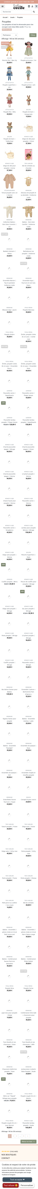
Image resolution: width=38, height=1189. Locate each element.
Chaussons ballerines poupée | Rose (9, 1069)
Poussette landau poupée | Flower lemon (9, 420)
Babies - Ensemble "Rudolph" (9, 746)
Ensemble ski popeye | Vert (9, 773)
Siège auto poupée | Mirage (10, 609)
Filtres (33, 35)
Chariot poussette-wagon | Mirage (9, 447)
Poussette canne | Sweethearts (9, 393)
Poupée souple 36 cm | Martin (28, 1096)
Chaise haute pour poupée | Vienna (9, 501)
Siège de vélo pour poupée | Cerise (9, 166)
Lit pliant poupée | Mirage (28, 635)
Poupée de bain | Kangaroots (28, 112)
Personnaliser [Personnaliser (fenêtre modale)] (27, 1185)
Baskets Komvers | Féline (9, 251)
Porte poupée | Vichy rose (28, 851)
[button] (7, 30)
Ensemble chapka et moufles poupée (28, 773)
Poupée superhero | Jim (9, 85)
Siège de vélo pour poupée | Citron (28, 139)
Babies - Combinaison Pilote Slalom (28, 959)
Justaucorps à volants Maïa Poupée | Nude (28, 1069)
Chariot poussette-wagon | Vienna (9, 474)
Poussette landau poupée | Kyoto (28, 1123)
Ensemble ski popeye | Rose (28, 746)
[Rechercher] (16, 12)
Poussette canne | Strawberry (9, 528)
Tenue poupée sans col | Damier (9, 193)
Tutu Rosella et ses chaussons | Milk (28, 1042)
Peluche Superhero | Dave (28, 555)
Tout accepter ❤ (17, 1179)
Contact (6, 1158)
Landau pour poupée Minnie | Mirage (28, 528)
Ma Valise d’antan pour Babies (9, 689)
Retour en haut (28, 1141)
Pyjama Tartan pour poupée (9, 719)
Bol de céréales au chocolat (28, 166)
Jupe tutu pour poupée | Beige (9, 1013)
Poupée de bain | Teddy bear (9, 139)
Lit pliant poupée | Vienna (28, 474)
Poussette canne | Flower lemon (28, 393)
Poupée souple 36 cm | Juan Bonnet (9, 1123)
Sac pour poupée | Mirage (28, 609)
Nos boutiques (9, 1154)
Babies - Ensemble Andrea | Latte (28, 719)
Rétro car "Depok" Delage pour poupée (10, 1096)
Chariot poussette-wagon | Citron (28, 447)
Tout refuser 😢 (11, 1185)
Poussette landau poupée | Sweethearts (28, 420)
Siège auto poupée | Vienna (10, 555)
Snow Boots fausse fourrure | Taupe (9, 799)
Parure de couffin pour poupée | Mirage (28, 582)
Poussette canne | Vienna (28, 501)
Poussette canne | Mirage (28, 662)
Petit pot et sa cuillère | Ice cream (9, 903)
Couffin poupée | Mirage (9, 662)
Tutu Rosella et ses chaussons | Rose (9, 1042)
